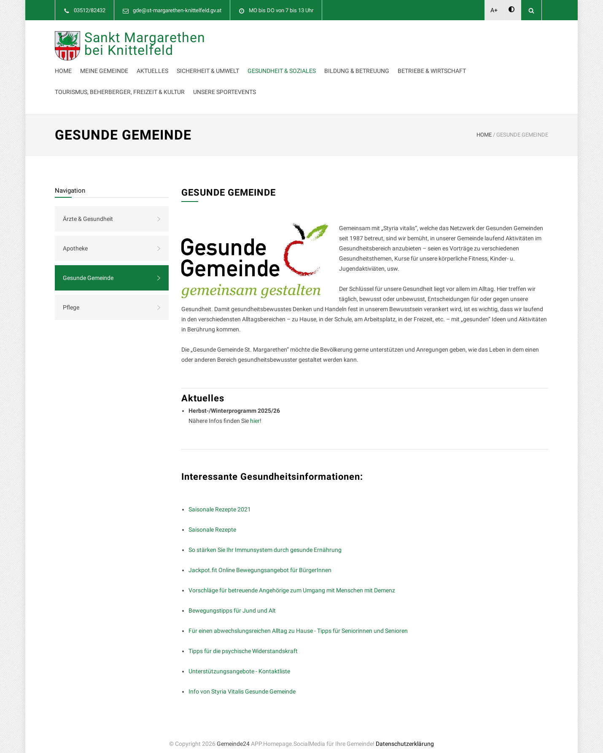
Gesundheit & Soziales (438, 41)
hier (255, 412)
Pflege (71, 299)
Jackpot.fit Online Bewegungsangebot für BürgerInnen (259, 561)
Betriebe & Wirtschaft (318, 62)
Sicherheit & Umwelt (364, 41)
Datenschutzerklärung (405, 735)
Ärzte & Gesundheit (88, 210)
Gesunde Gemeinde (88, 269)
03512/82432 (89, 10)
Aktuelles (308, 41)
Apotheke (75, 240)
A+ (494, 10)
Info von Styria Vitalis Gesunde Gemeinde (242, 683)
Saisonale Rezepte (212, 521)
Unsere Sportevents (242, 83)
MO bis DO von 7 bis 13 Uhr (281, 10)
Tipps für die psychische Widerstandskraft (243, 642)
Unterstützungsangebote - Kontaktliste (239, 662)
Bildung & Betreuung (243, 62)
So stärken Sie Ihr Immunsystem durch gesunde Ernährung (265, 541)
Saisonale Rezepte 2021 (219, 501)
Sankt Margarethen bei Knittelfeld (144, 60)
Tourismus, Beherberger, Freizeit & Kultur (426, 62)
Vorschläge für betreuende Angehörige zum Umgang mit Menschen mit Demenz (291, 581)
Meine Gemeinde (260, 41)
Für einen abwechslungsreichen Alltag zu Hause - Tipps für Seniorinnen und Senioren (298, 622)
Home (219, 41)
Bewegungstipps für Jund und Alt (232, 602)
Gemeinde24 (233, 735)
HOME (484, 126)
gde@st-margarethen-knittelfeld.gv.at (177, 10)
